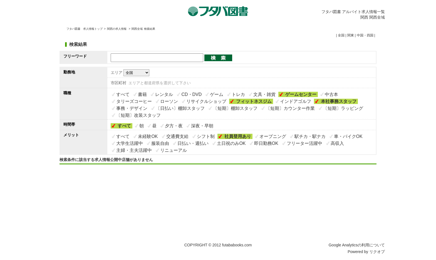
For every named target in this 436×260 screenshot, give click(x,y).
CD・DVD (191, 94)
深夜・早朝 (202, 125)
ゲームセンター (300, 94)
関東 (350, 35)
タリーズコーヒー (134, 101)
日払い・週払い (193, 143)
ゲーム (216, 94)
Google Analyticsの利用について (357, 245)
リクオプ (377, 251)
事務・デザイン (131, 108)
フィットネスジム (254, 101)
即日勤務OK (266, 143)
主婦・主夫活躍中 (134, 150)
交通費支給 (177, 136)
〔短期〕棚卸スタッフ (235, 108)
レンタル (164, 94)
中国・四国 (365, 35)
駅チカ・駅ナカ (310, 136)
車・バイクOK (348, 136)
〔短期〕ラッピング (343, 108)
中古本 (331, 94)
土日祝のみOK (231, 143)
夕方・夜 (174, 125)
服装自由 (160, 143)
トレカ (238, 94)
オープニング (272, 136)
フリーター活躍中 (304, 143)
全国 (341, 35)
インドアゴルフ (295, 101)
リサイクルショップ (206, 101)
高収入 (337, 143)
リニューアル (173, 150)
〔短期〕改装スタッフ (138, 115)
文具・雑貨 (264, 94)
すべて (123, 94)
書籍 (142, 94)
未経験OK (148, 136)
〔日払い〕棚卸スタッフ (180, 108)
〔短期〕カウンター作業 (290, 108)
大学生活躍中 (129, 143)
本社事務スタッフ (338, 101)
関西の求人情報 (117, 28)
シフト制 (206, 136)
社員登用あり (237, 136)
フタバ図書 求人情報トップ (84, 28)
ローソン (169, 101)
